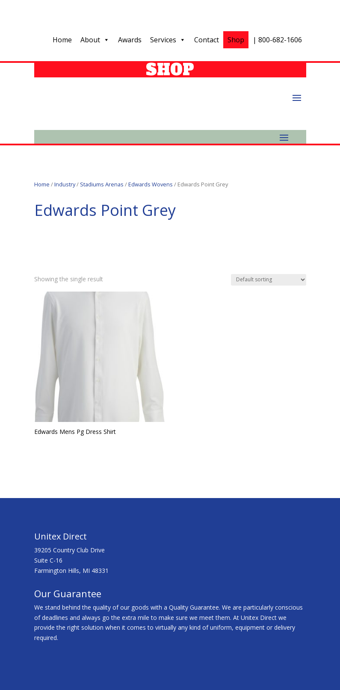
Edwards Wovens (150, 184)
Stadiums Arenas (102, 184)
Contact (206, 39)
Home (62, 39)
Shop (236, 39)
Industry (64, 184)
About (94, 39)
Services (168, 39)
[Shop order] (268, 280)
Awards (130, 39)
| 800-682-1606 (277, 39)
